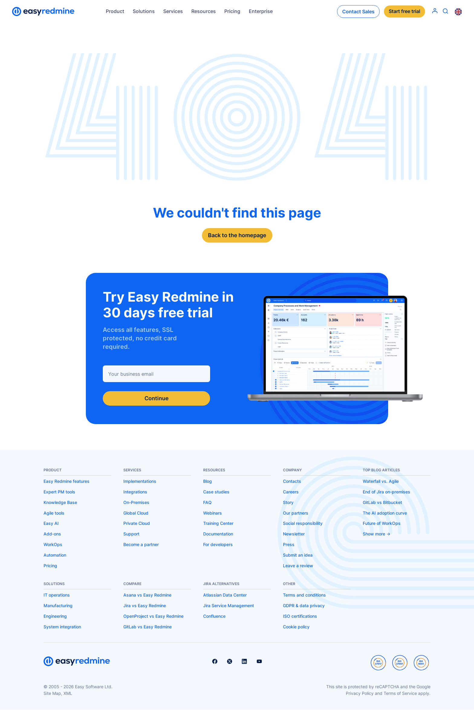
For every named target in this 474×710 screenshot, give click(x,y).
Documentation (218, 533)
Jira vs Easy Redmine (144, 605)
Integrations (135, 491)
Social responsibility (303, 523)
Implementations (139, 481)
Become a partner (141, 544)
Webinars (212, 512)
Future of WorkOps (382, 523)
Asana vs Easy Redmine (147, 595)
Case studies (216, 491)
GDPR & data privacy (304, 605)
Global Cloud (135, 512)
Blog (207, 481)
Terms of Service (400, 693)
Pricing (232, 11)
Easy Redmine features (66, 481)
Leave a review (298, 565)
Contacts (292, 481)
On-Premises (136, 502)
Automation (55, 555)
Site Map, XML (58, 693)
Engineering (55, 616)
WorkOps (53, 544)
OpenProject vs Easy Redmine (153, 616)
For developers (218, 544)
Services (173, 11)
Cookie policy (296, 626)
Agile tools (54, 512)
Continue (156, 398)
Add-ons (52, 533)
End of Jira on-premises (386, 491)
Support (131, 533)
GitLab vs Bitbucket (382, 502)
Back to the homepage (237, 235)
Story (288, 502)
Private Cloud (136, 523)
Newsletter (294, 533)
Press (288, 544)
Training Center (218, 523)
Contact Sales (358, 11)
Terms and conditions (304, 595)
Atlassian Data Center (225, 595)
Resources (203, 11)
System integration (62, 626)
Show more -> (376, 533)
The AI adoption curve (385, 512)
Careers (291, 491)
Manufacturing (58, 605)
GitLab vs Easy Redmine (147, 626)
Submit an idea (298, 555)
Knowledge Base (60, 502)
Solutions (144, 11)
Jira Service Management (228, 605)
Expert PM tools (59, 491)
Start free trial (404, 11)
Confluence (214, 616)
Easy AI (51, 523)
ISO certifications (300, 616)
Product (115, 11)
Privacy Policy (360, 693)
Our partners (295, 512)
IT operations (57, 595)
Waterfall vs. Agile (381, 481)
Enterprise (261, 11)
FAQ (207, 502)
